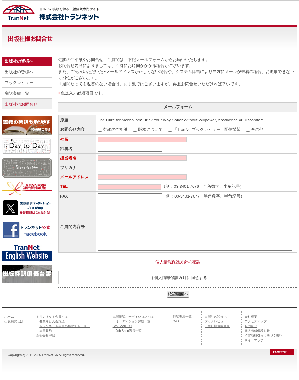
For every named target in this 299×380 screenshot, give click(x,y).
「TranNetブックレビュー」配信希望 (207, 129)
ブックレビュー (19, 82)
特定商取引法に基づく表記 (263, 335)
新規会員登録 (45, 335)
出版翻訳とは (13, 321)
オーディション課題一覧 (133, 321)
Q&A (176, 321)
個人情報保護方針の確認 (177, 262)
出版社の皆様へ (19, 72)
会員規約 (45, 330)
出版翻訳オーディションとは (133, 316)
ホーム (9, 316)
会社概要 (251, 316)
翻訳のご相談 (115, 129)
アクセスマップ (256, 321)
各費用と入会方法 (52, 321)
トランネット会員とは (52, 316)
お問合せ (251, 326)
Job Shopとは (122, 326)
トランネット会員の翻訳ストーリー (64, 326)
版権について (150, 129)
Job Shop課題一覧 (129, 330)
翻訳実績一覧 (17, 93)
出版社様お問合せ (21, 104)
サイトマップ (254, 340)
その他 (257, 129)
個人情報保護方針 (257, 330)
